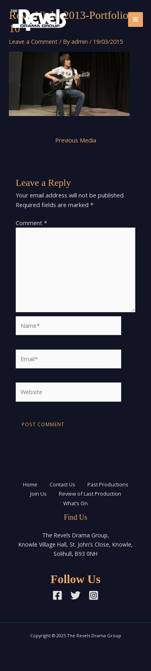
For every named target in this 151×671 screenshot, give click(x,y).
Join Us (38, 493)
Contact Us (62, 484)
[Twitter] (75, 595)
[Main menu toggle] (135, 19)
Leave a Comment (33, 41)
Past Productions (107, 484)
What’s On (75, 503)
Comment (31, 223)
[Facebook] (57, 595)
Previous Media (75, 140)
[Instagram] (94, 595)
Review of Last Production (90, 493)
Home (30, 484)
